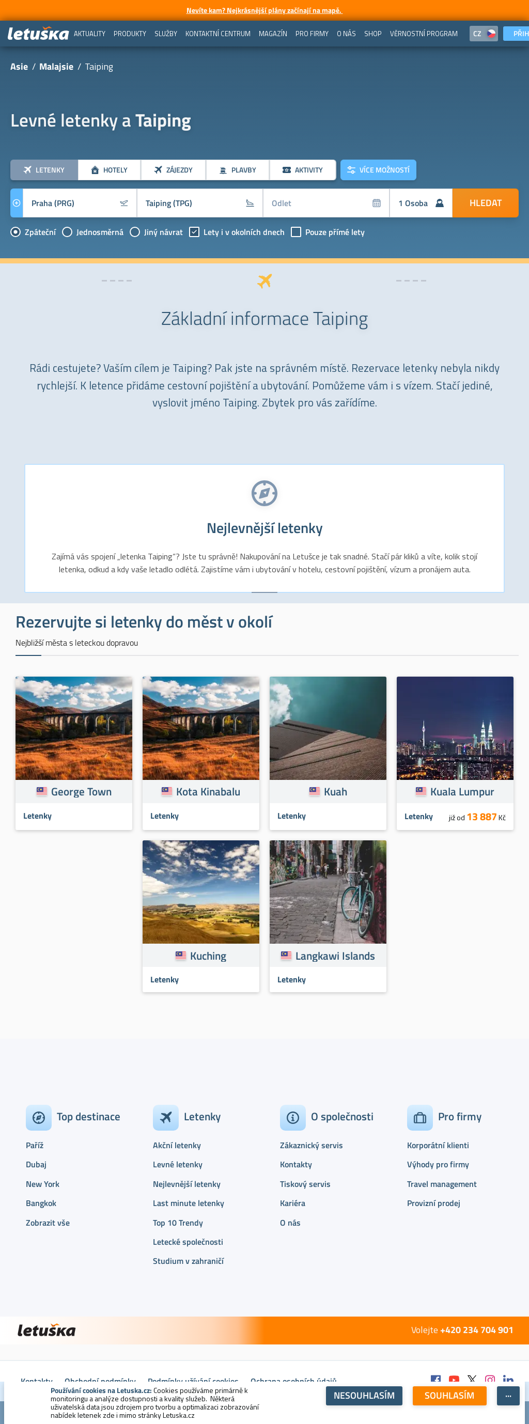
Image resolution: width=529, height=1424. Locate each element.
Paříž (34, 1145)
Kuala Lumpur (462, 791)
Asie (19, 66)
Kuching (208, 955)
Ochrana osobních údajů (294, 1381)
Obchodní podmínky (100, 1381)
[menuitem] (89, 33)
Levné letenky (178, 1164)
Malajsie (56, 66)
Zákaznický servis (311, 1145)
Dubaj (36, 1164)
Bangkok (41, 1203)
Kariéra (292, 1203)
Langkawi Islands (335, 955)
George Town (81, 791)
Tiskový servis (305, 1184)
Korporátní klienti (438, 1145)
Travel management (442, 1184)
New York (42, 1184)
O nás (290, 1222)
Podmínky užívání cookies (193, 1381)
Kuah (335, 791)
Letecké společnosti (188, 1241)
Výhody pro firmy (438, 1164)
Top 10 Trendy (178, 1222)
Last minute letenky (188, 1203)
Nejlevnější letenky (187, 1184)
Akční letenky (177, 1145)
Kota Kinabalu (208, 791)
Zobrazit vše (48, 1222)
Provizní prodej (433, 1203)
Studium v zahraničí (188, 1261)
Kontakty (296, 1164)
